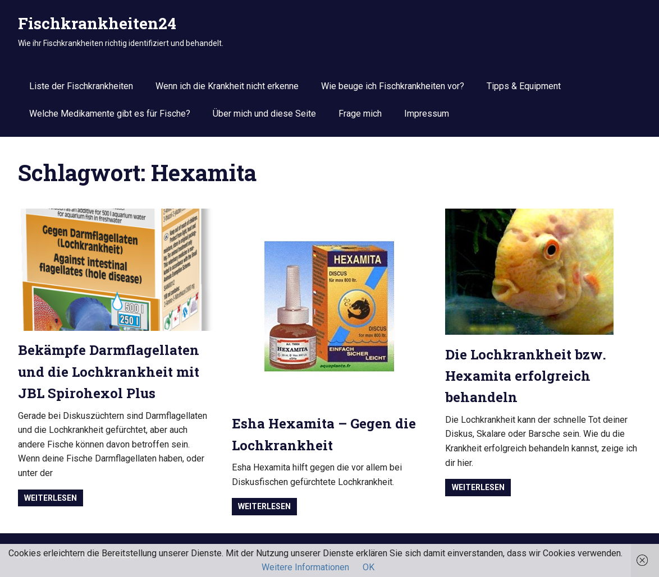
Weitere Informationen (305, 567)
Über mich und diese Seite (264, 113)
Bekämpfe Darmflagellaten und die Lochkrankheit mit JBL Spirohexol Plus (108, 371)
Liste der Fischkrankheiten (81, 86)
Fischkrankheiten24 (97, 23)
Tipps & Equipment (524, 86)
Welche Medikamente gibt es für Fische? (109, 113)
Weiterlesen (50, 497)
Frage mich (360, 113)
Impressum (426, 113)
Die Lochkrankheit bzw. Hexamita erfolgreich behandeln (525, 376)
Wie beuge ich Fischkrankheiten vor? (392, 86)
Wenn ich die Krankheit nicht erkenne (227, 86)
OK (368, 567)
